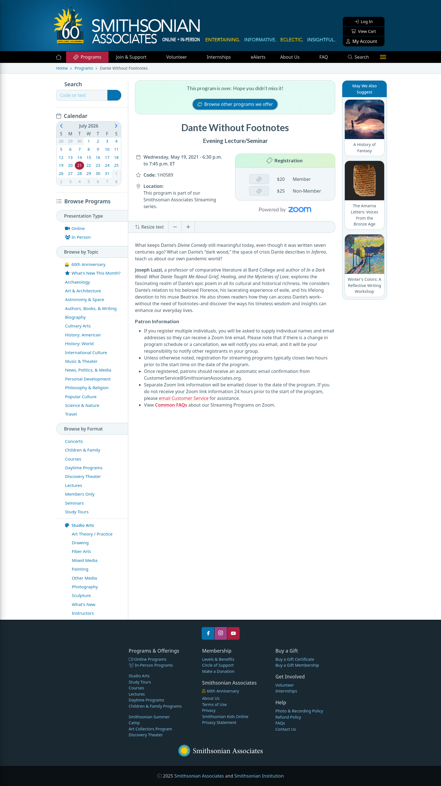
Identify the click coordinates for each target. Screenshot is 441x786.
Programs (87, 57)
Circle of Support (218, 665)
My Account (361, 41)
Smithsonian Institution (259, 776)
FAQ (330, 56)
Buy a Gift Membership (297, 665)
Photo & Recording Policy (299, 711)
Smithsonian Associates (199, 776)
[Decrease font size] (174, 227)
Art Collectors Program (150, 729)
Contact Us (285, 729)
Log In (364, 21)
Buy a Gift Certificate (294, 659)
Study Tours (140, 682)
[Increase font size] (188, 227)
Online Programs (147, 659)
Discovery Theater (146, 734)
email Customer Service (184, 398)
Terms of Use (214, 704)
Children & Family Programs (155, 706)
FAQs (280, 723)
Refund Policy (288, 717)
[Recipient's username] (81, 95)
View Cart (363, 31)
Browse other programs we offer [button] (235, 104)
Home (62, 68)
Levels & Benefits (218, 659)
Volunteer (177, 57)
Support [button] (132, 57)
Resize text (149, 227)
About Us (290, 57)
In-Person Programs (151, 665)
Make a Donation (218, 671)
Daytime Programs (146, 700)
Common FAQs (171, 405)
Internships (219, 57)
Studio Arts (79, 525)
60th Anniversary (220, 691)
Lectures (137, 694)
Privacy (208, 710)
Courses (136, 688)
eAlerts (258, 57)
